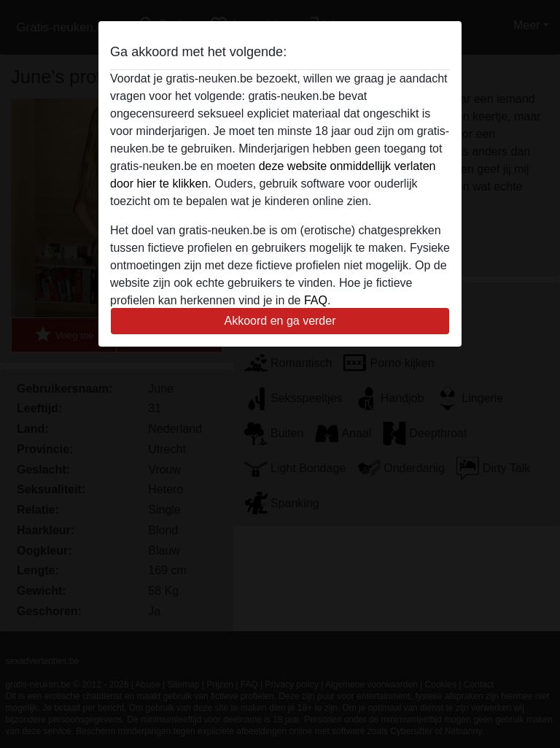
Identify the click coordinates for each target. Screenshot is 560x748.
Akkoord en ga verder (280, 321)
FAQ (315, 300)
